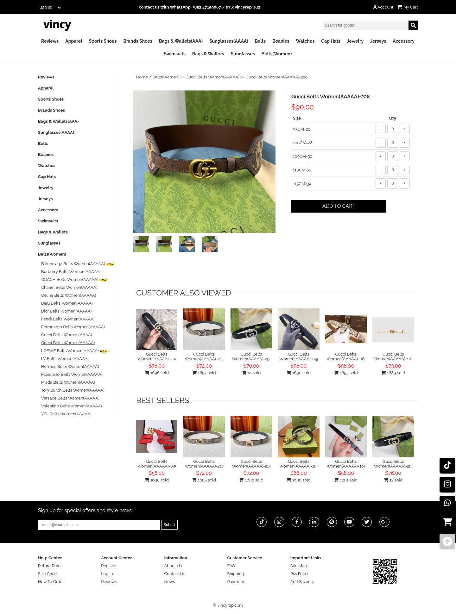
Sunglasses (243, 53)
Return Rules (50, 565)
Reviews (50, 41)
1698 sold (251, 480)
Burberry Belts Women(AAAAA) (71, 271)
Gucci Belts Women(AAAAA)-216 (204, 463)
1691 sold (346, 480)
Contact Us (174, 573)
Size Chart (47, 573)
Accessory (404, 41)
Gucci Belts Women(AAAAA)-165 (346, 463)
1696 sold (157, 372)
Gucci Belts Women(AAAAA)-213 (204, 356)
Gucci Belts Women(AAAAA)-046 (157, 463)
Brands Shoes (137, 41)
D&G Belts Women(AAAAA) (66, 303)
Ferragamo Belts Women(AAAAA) (73, 327)
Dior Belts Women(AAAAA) (66, 311)
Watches (305, 41)
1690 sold (299, 372)
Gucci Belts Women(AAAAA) (212, 77)
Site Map (298, 565)
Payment (235, 581)
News (169, 581)
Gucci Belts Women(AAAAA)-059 (299, 356)
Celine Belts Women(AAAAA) (68, 295)
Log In (107, 573)
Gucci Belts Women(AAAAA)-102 (393, 356)
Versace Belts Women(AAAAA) (70, 398)
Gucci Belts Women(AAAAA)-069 (347, 356)
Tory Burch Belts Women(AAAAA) (72, 390)
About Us (173, 565)
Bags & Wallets (208, 53)
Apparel (73, 41)
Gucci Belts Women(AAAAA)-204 (157, 356)
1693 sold (346, 372)
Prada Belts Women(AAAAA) (68, 382)
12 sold (393, 480)
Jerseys (378, 41)
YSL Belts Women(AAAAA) (66, 414)
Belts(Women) (277, 53)
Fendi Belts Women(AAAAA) (68, 319)
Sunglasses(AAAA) (228, 41)
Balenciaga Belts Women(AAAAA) (77, 263)
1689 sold (393, 372)
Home (142, 77)
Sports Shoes (103, 41)
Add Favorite (302, 581)
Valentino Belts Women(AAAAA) (71, 406)
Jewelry (355, 41)
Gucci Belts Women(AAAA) (66, 334)
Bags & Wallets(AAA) (181, 41)
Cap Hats (330, 41)
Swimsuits (175, 53)
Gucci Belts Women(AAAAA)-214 (251, 463)
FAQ (231, 565)
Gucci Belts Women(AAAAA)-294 (252, 356)
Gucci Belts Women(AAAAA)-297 (394, 463)
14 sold (251, 372)
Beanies (280, 41)
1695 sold (204, 480)
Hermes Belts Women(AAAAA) (70, 366)
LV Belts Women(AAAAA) (65, 358)
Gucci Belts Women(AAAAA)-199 (299, 463)
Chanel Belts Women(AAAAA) (69, 287)
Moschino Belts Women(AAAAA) (71, 374)
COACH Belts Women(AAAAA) (74, 279)
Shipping (235, 573)
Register (109, 565)
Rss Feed (299, 573)
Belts (260, 41)
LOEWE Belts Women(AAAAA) (74, 350)
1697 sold (204, 372)
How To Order (51, 581)
